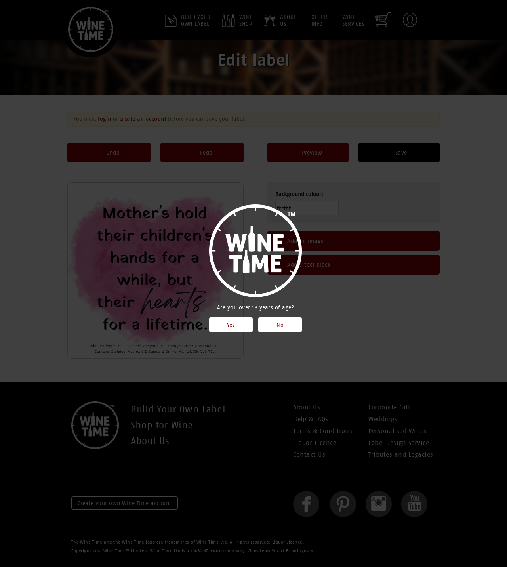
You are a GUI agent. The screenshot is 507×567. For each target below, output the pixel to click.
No (280, 325)
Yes (231, 325)
